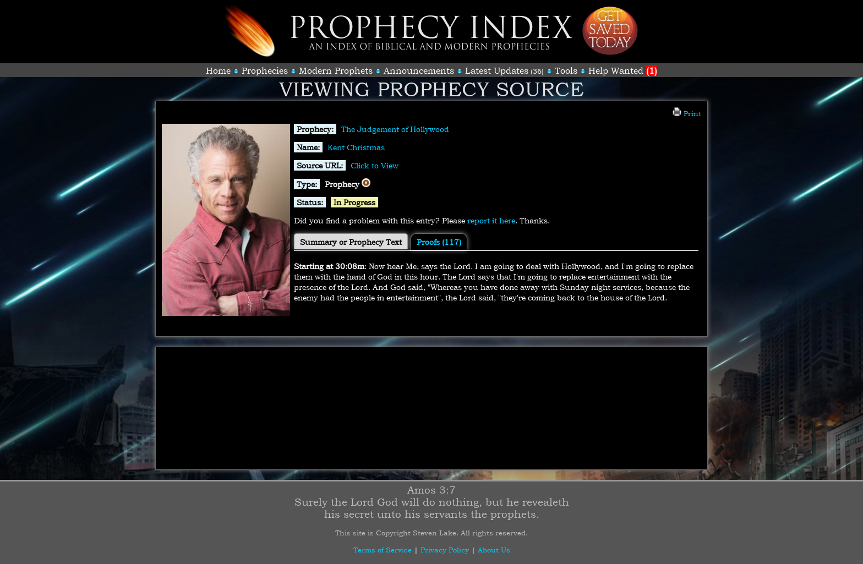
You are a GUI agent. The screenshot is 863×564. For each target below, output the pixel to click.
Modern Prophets (336, 70)
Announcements (419, 70)
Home (218, 70)
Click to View (374, 165)
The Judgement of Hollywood (395, 129)
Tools (566, 70)
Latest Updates (496, 70)
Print (687, 113)
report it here (491, 220)
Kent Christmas (356, 147)
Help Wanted (622, 70)
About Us (494, 550)
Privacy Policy (444, 550)
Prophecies (265, 70)
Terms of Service (382, 550)
